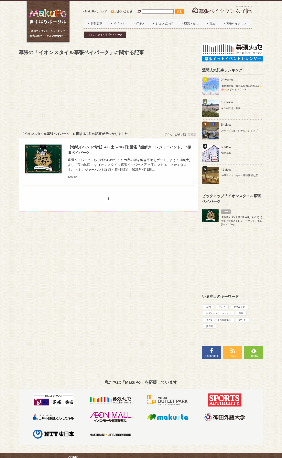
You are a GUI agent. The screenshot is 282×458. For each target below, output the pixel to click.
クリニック (239, 307)
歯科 (241, 313)
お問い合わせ (123, 11)
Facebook (211, 355)
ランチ (222, 307)
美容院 (209, 326)
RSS (233, 355)
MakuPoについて (96, 11)
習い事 (242, 320)
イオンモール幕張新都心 (218, 320)
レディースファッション (218, 313)
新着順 (192, 134)
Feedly (253, 355)
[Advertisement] (108, 92)
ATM (208, 307)
